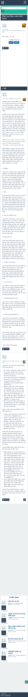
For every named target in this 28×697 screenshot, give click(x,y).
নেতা (10, 36)
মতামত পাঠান (3, 693)
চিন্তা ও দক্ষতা (9, 30)
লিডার (7, 36)
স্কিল (13, 36)
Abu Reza (10, 619)
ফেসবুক (11, 42)
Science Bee (7, 695)
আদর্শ (4, 36)
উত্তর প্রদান (8, 98)
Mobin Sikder (8, 694)
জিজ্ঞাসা (16, 30)
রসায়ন (14, 603)
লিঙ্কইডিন (16, 42)
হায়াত (9, 631)
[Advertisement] (14, 66)
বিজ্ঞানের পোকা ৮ (10, 604)
